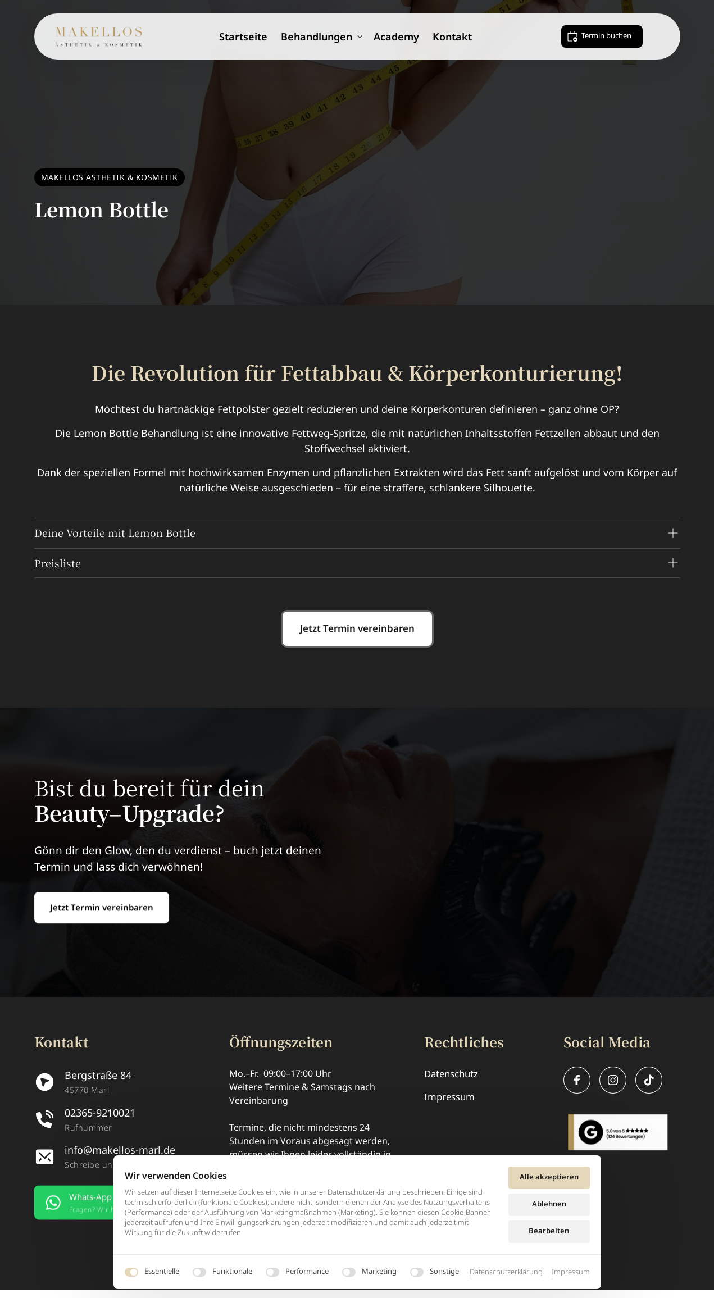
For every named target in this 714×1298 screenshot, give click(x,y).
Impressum (571, 1272)
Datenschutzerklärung (506, 1272)
